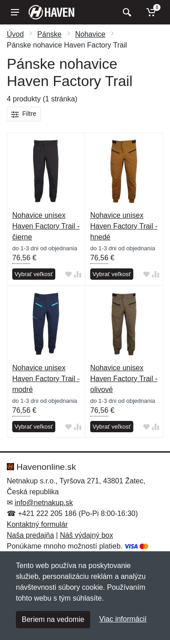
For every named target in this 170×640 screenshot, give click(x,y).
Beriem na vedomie (53, 619)
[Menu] (15, 12)
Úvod (15, 34)
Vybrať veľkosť (34, 274)
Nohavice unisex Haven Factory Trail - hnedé (123, 226)
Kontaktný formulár (37, 524)
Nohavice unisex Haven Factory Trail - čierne (45, 226)
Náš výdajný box (86, 535)
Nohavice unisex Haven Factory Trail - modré (45, 378)
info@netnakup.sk (44, 502)
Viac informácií (123, 619)
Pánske (49, 34)
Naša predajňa (30, 535)
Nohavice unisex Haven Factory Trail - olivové (123, 378)
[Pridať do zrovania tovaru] (77, 274)
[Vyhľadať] (126, 12)
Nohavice (90, 34)
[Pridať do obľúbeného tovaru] (68, 274)
